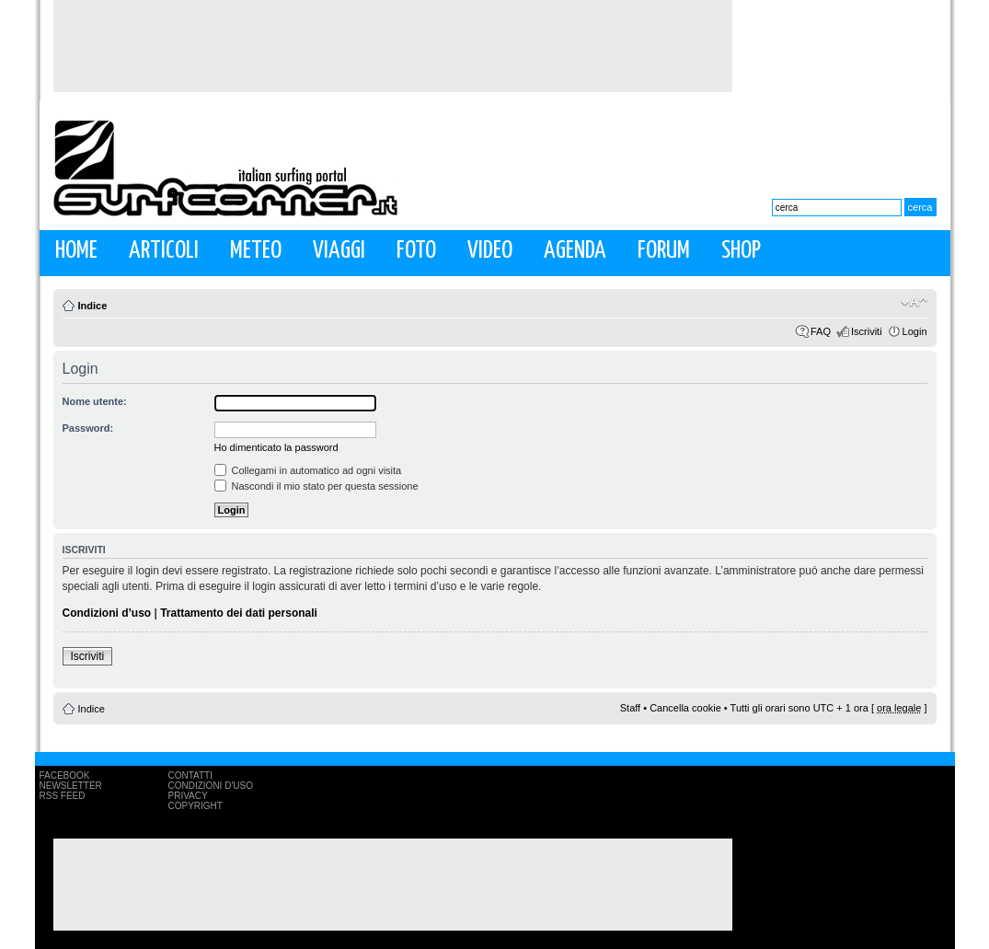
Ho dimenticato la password (276, 447)
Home (76, 250)
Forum (664, 250)
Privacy (188, 796)
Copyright (195, 806)
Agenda (575, 250)
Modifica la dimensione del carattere (914, 302)
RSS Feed (63, 796)
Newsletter (71, 786)
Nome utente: (95, 401)
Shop (741, 250)
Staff (630, 707)
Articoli (164, 250)
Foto (416, 250)
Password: (88, 428)
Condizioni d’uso (107, 613)
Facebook (65, 775)
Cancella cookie (685, 707)
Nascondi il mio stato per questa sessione (316, 486)
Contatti (190, 775)
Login (915, 331)
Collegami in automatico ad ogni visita (308, 470)
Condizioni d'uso (210, 786)
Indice (93, 305)
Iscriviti (866, 331)
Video (489, 250)
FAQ (821, 331)
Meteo (256, 250)
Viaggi (339, 250)
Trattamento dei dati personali (238, 613)
